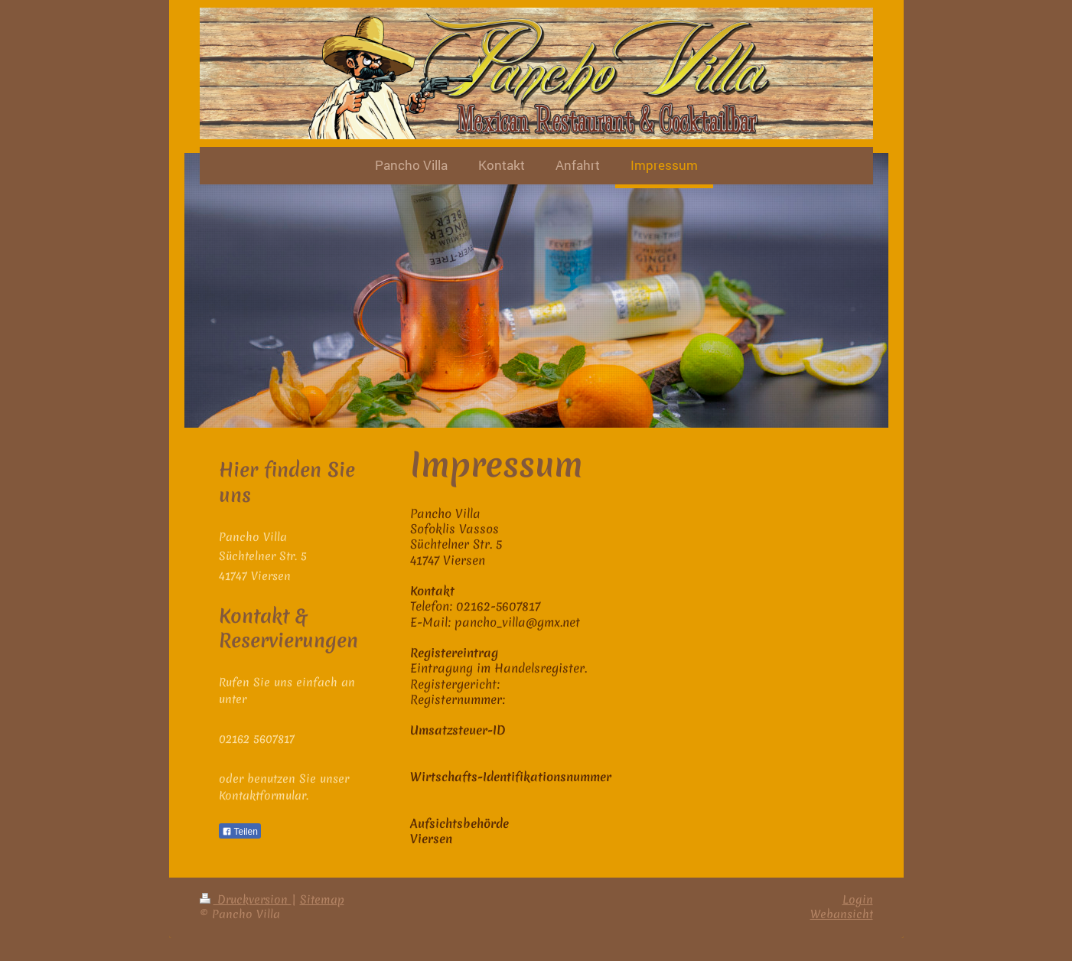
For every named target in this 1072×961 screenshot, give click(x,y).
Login (857, 899)
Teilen (240, 831)
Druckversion (246, 899)
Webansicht (841, 914)
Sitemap (322, 899)
